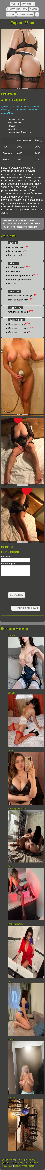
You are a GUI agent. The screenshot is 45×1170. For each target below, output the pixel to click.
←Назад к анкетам (26, 608)
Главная (15, 4)
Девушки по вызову (12, 1163)
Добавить (16, 595)
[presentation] (19, 584)
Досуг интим (8, 1159)
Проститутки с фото (24, 1166)
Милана (12, 1097)
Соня (10, 750)
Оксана (11, 693)
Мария (11, 1039)
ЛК (37, 14)
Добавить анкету (25, 14)
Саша (10, 866)
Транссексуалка (16, 924)
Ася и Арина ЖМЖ (17, 808)
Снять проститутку (25, 1159)
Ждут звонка (28, 4)
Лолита (11, 635)
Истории (11, 14)
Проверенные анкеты (17, 9)
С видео (34, 9)
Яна (10, 982)
